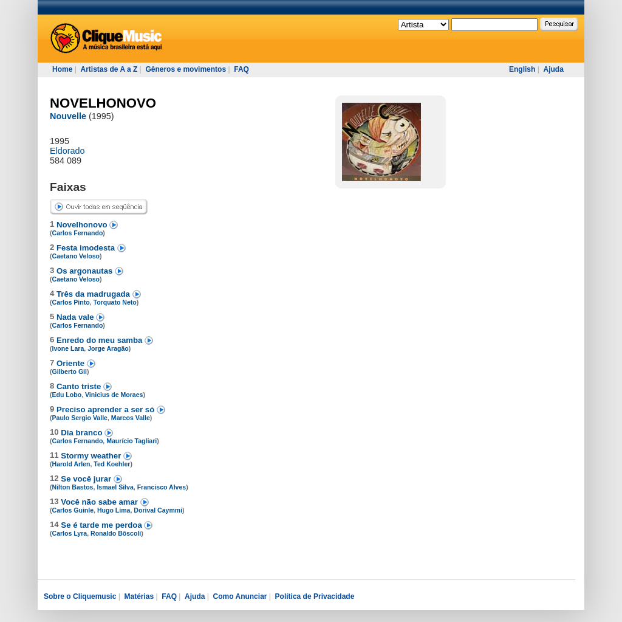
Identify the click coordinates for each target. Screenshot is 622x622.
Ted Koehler (112, 464)
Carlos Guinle (73, 510)
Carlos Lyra (69, 533)
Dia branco (82, 432)
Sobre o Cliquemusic (80, 596)
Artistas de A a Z (108, 69)
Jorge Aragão (108, 348)
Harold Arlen (71, 464)
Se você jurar (87, 478)
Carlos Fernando (77, 233)
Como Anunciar (240, 596)
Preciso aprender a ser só (106, 409)
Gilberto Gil (69, 371)
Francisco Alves (161, 487)
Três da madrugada (94, 294)
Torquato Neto (115, 302)
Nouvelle (68, 116)
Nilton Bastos (73, 487)
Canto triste (79, 386)
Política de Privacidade (315, 596)
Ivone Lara (68, 348)
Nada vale (76, 317)
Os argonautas (85, 270)
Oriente (71, 363)
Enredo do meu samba (100, 340)
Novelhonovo (82, 224)
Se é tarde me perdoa (102, 525)
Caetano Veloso (76, 256)
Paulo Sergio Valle (80, 417)
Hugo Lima (114, 510)
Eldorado (67, 151)
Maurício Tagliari (131, 440)
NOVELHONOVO (103, 103)
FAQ (241, 69)
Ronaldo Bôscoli (116, 533)
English (522, 69)
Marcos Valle (130, 417)
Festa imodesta (86, 247)
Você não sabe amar (100, 501)
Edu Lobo (67, 394)
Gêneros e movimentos (185, 69)
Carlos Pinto (71, 302)
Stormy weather (92, 455)
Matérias (139, 596)
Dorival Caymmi (158, 510)
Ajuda (553, 69)
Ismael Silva (115, 487)
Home (62, 69)
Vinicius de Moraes (114, 394)
